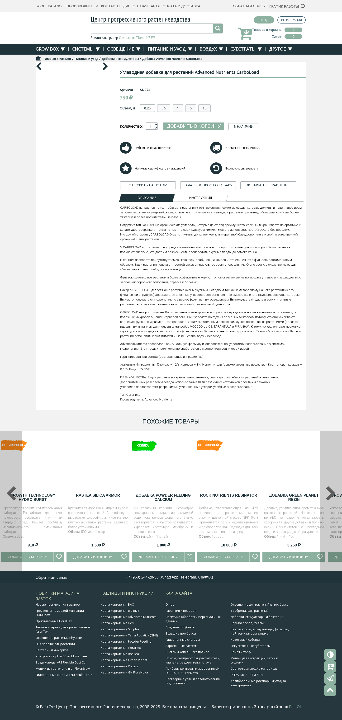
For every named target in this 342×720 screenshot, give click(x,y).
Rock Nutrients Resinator (228, 495)
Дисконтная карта (141, 6)
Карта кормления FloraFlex (121, 647)
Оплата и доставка (181, 6)
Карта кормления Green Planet (124, 660)
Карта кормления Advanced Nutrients (129, 617)
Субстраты (242, 49)
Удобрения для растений (250, 610)
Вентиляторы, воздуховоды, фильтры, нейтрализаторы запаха (260, 631)
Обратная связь (249, 6)
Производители (82, 6)
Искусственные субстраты (251, 646)
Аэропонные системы (182, 646)
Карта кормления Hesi (117, 623)
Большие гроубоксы (181, 633)
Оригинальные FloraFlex (54, 621)
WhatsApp (169, 577)
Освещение (120, 49)
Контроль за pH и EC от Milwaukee (61, 656)
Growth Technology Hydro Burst (32, 497)
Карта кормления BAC (117, 604)
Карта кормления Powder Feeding (126, 641)
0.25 (147, 108)
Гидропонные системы (183, 639)
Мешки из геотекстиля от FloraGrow (63, 668)
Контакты (110, 6)
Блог (40, 6)
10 (204, 108)
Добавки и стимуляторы (120, 59)
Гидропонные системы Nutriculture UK (64, 675)
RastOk (295, 706)
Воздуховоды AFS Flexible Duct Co (61, 662)
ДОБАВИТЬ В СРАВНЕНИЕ (268, 185)
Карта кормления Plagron (120, 666)
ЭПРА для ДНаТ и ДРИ (247, 675)
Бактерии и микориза (52, 650)
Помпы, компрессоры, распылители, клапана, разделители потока (193, 660)
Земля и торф (241, 652)
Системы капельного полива (187, 652)
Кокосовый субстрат (246, 639)
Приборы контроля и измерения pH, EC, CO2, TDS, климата (193, 670)
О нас (170, 604)
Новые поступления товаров (58, 604)
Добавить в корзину (194, 126)
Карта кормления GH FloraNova (124, 672)
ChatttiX (205, 577)
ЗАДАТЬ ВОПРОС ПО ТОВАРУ (208, 185)
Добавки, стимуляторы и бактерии (257, 617)
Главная (49, 59)
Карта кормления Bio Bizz (120, 610)
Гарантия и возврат (181, 610)
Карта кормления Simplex (120, 629)
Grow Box (47, 49)
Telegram (188, 577)
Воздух (208, 49)
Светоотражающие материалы (254, 668)
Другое (277, 49)
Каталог (55, 6)
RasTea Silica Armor (98, 495)
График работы (284, 6)
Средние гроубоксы (180, 627)
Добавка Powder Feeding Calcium (163, 497)
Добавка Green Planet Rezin (294, 497)
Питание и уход (167, 49)
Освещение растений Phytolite (59, 637)
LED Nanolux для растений (55, 644)
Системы (82, 49)
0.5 (164, 108)
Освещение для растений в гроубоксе (259, 604)
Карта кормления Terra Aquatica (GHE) (129, 635)
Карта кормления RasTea (120, 654)
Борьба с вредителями (248, 623)
